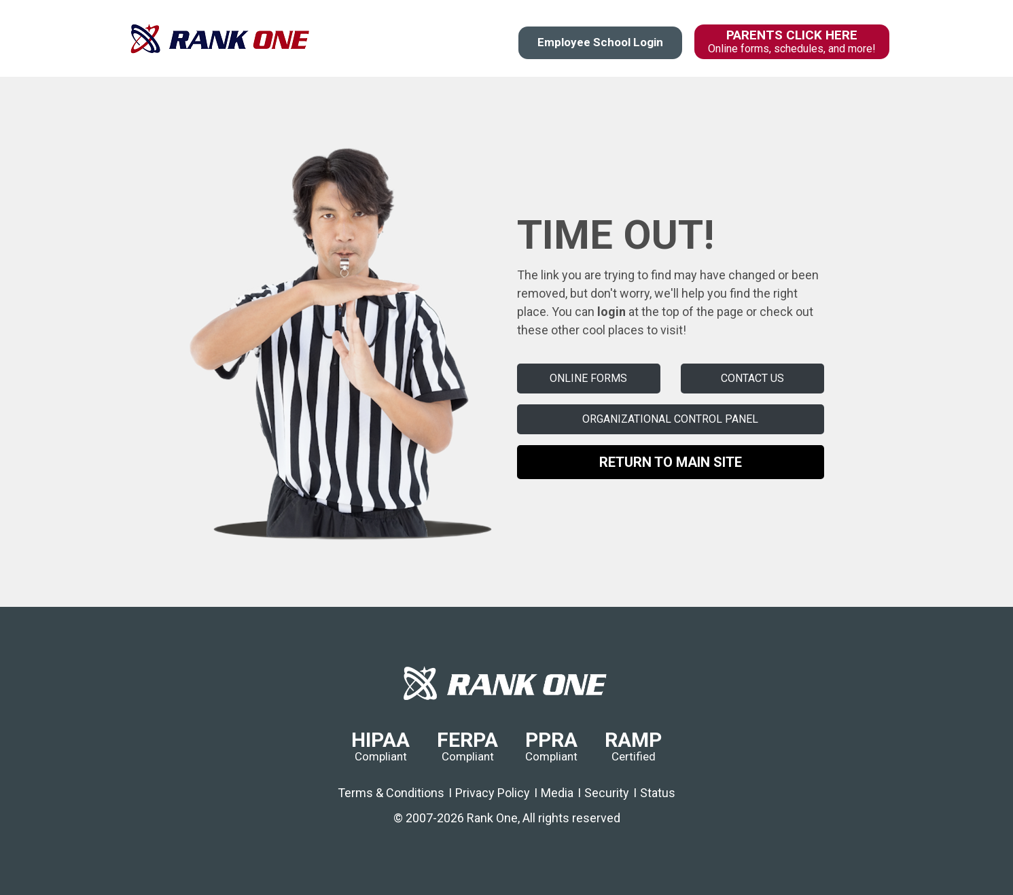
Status (657, 793)
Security (606, 793)
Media (557, 793)
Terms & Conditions (391, 793)
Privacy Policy (492, 793)
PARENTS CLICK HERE (792, 41)
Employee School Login (600, 42)
